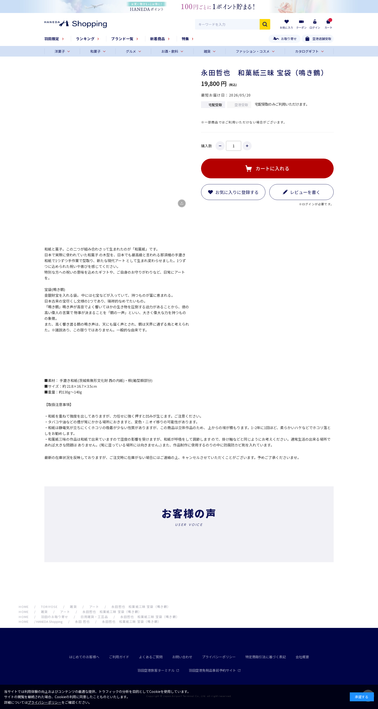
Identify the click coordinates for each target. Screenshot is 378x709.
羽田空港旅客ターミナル (158, 670)
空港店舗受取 (321, 38)
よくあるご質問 (150, 656)
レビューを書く (305, 192)
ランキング (85, 38)
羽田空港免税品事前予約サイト (215, 670)
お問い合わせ (182, 656)
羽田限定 (51, 38)
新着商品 (157, 38)
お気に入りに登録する (237, 192)
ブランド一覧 (122, 38)
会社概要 (302, 656)
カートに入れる (272, 168)
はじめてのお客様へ (84, 656)
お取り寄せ (289, 38)
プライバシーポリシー (219, 656)
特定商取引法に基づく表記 (265, 656)
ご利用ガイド (119, 656)
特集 (185, 38)
